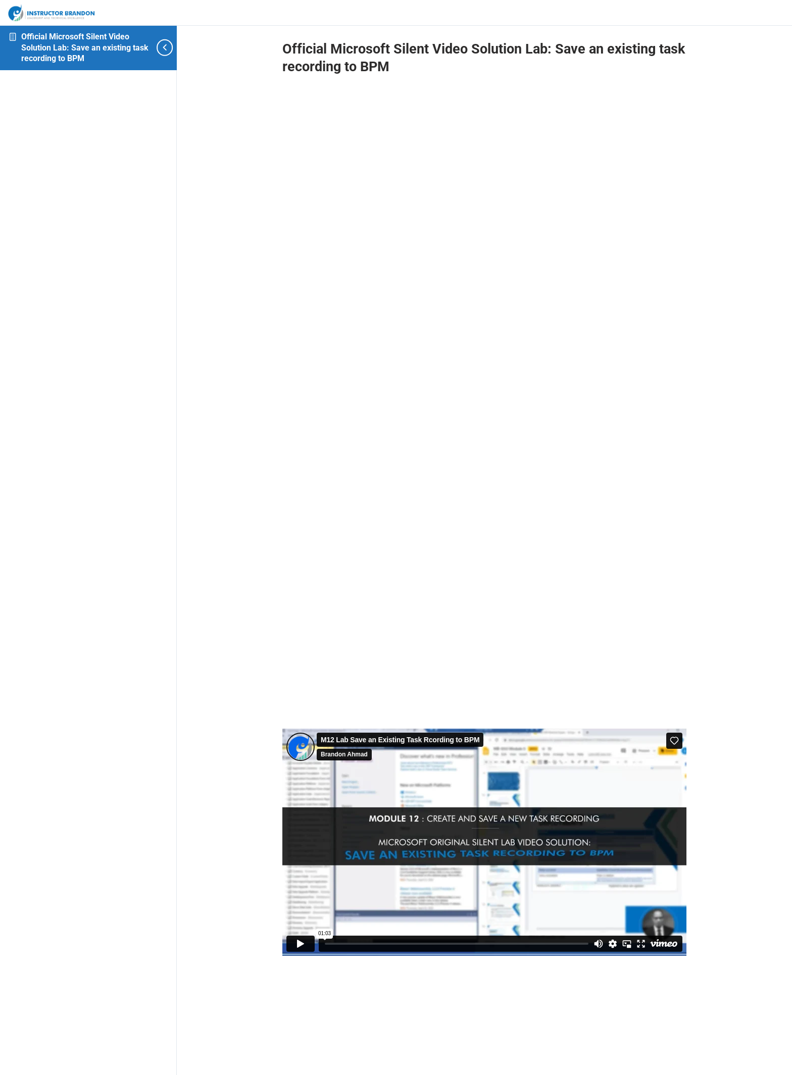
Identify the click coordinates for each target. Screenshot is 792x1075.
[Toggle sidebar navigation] (159, 47)
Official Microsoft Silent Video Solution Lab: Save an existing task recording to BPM (84, 47)
